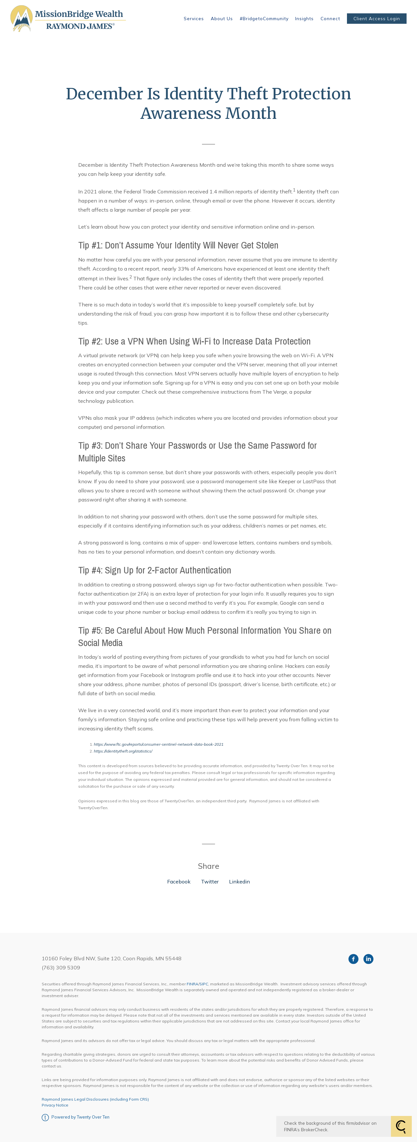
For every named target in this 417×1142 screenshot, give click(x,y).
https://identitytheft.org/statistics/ (123, 751)
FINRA (192, 983)
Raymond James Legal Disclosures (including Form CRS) (95, 1099)
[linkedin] (368, 959)
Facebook (179, 881)
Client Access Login (376, 18)
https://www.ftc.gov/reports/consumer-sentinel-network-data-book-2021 (158, 744)
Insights (304, 18)
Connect (330, 18)
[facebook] (353, 959)
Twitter (210, 881)
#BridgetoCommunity (264, 18)
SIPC (203, 983)
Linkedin (239, 881)
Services (194, 18)
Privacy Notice (55, 1105)
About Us (222, 18)
